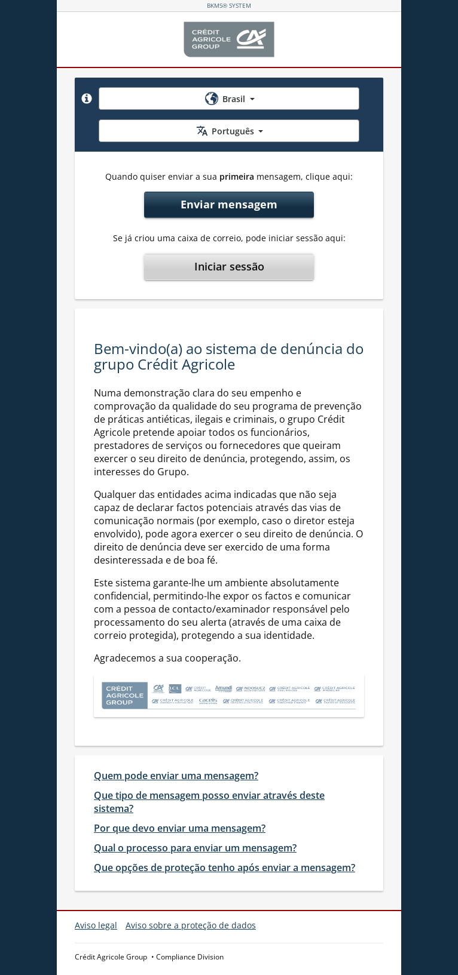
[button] (87, 98)
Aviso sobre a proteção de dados (191, 925)
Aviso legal (96, 925)
